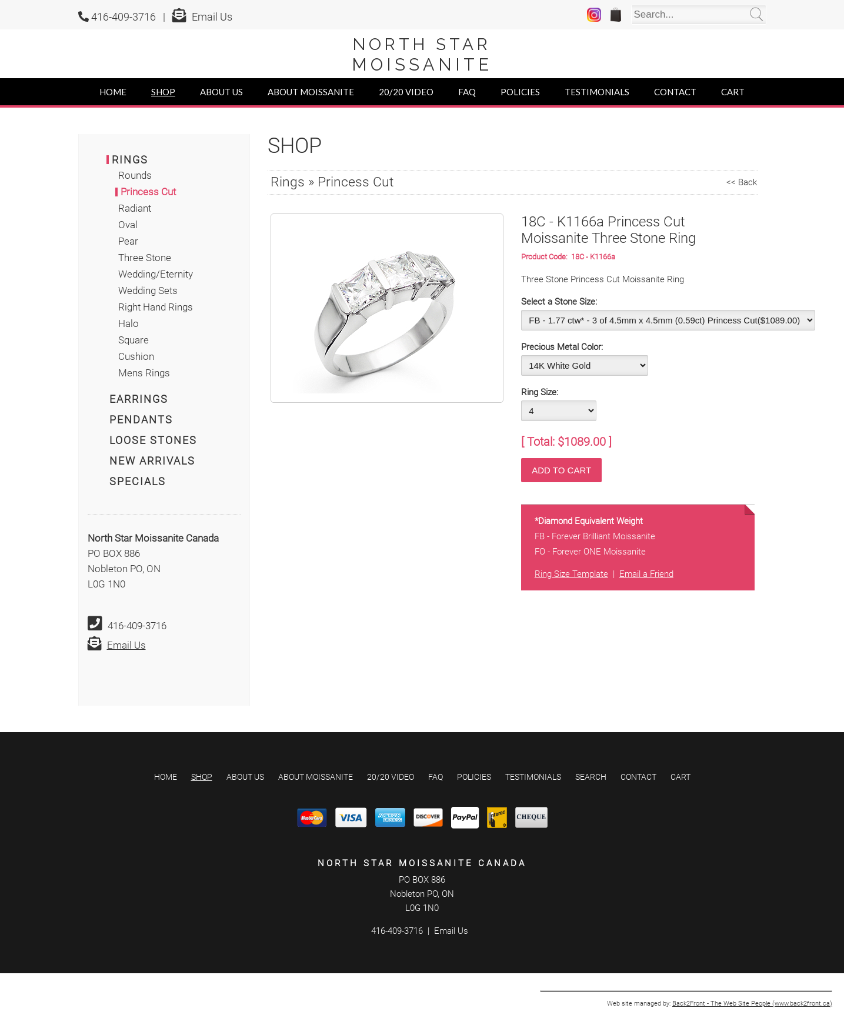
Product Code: (546, 256)
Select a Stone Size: (559, 301)
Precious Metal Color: (562, 347)
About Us (221, 91)
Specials (137, 481)
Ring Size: (539, 392)
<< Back (741, 182)
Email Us (212, 17)
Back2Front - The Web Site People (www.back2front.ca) (752, 1003)
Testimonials (597, 91)
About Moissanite (311, 91)
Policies (520, 91)
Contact (675, 91)
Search (590, 777)
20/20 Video (406, 91)
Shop (163, 91)
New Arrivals (152, 460)
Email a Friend (646, 574)
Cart (733, 91)
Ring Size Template (571, 574)
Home (112, 91)
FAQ (467, 91)
